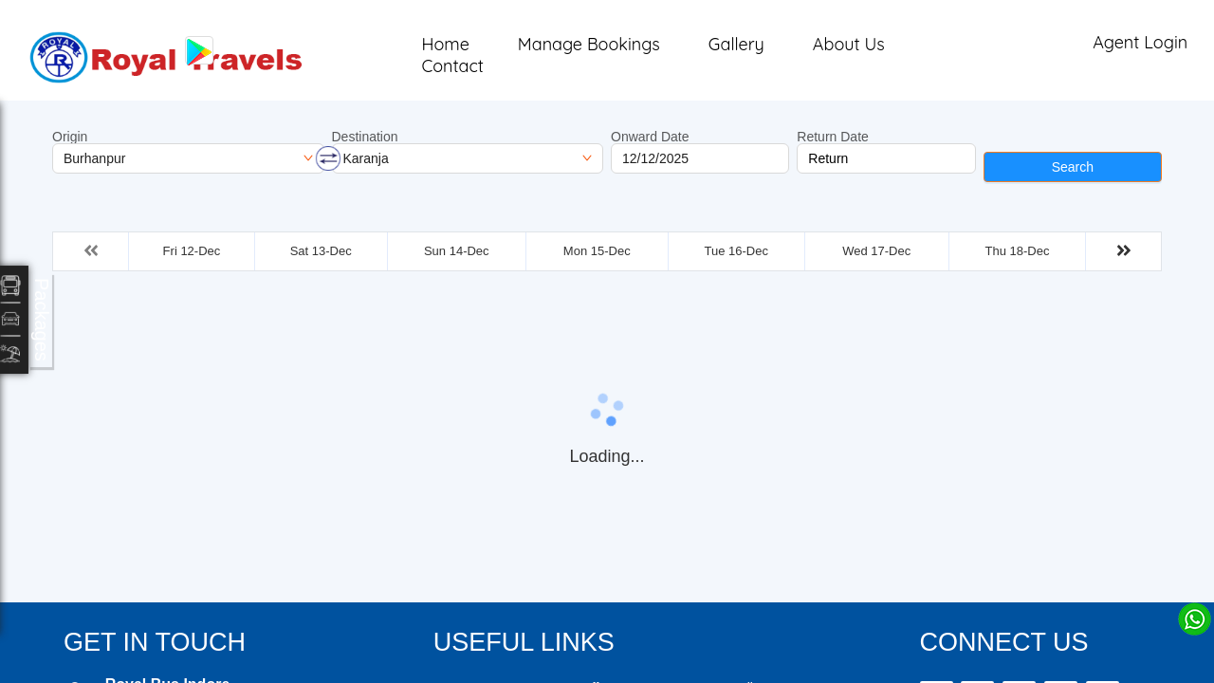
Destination (365, 136)
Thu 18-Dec (1017, 251)
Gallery (736, 44)
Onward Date (650, 136)
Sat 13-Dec (321, 251)
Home (445, 44)
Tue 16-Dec (735, 251)
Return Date (832, 136)
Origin (69, 136)
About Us (849, 44)
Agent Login (1140, 42)
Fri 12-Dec (192, 251)
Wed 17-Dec (876, 251)
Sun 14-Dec (456, 251)
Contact (452, 66)
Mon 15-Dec (597, 251)
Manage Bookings (589, 44)
